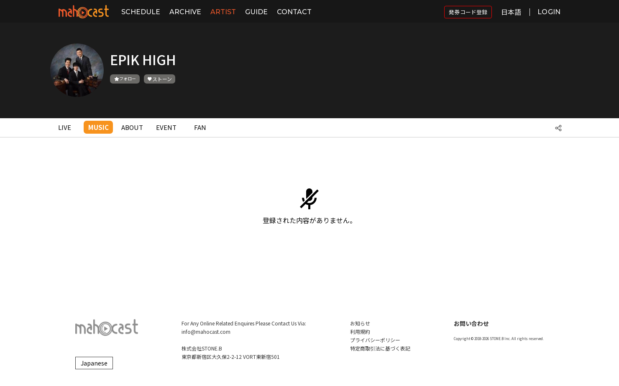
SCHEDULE (140, 12)
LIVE (64, 127)
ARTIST (223, 12)
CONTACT (294, 12)
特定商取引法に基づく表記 (380, 348)
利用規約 (360, 331)
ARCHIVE (185, 12)
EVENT (166, 127)
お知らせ (360, 323)
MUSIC (98, 127)
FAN (200, 127)
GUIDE (256, 12)
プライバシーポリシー (375, 339)
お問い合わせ (471, 323)
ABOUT (132, 127)
